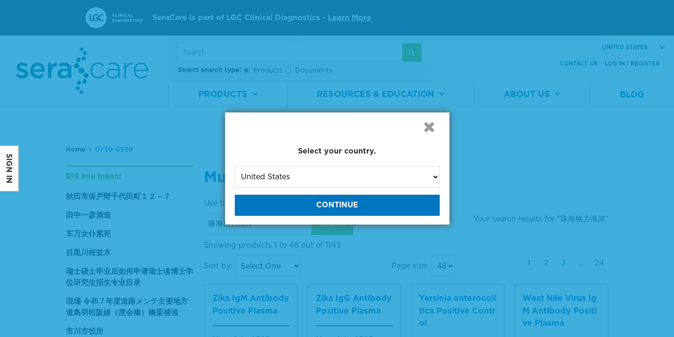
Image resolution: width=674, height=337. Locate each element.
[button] (429, 126)
